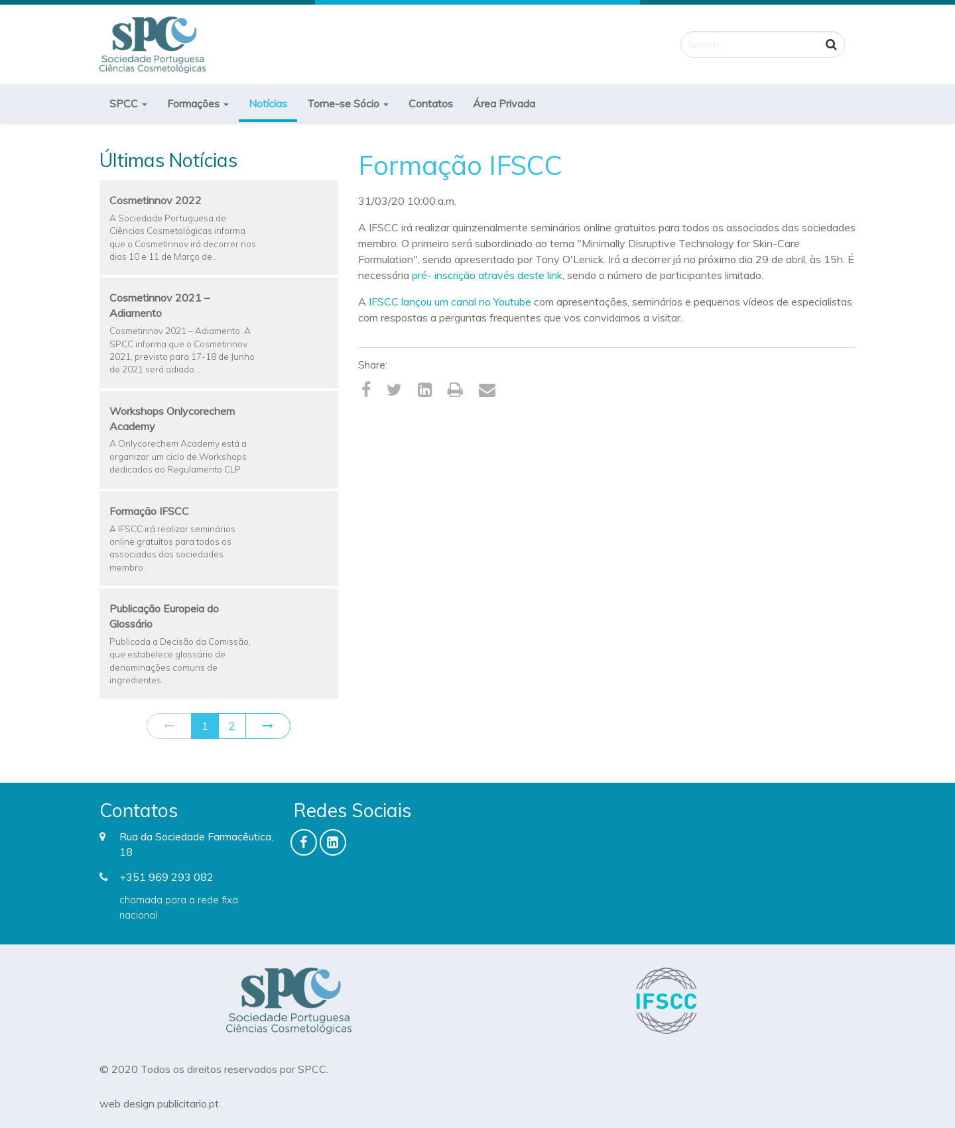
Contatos (431, 103)
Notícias (268, 103)
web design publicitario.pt (159, 1103)
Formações (198, 103)
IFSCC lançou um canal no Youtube (450, 301)
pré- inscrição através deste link (487, 275)
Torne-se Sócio (348, 103)
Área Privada (504, 103)
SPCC (128, 103)
